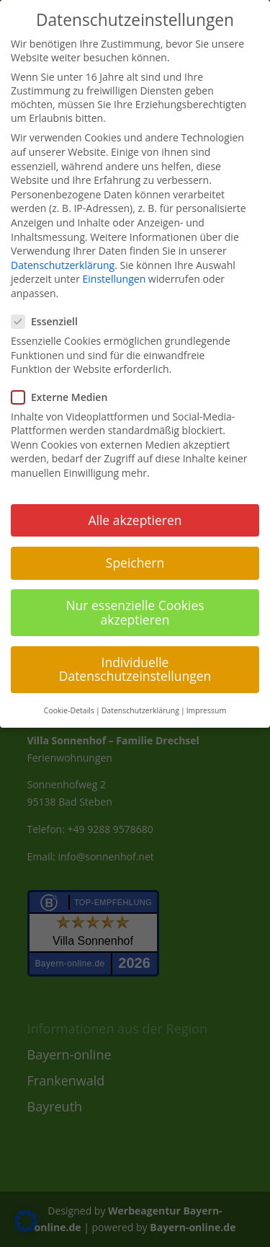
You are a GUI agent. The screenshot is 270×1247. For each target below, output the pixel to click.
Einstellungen (114, 279)
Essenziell (50, 321)
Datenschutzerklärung (62, 265)
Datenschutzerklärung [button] (140, 710)
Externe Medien (65, 397)
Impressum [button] (206, 710)
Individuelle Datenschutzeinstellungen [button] (135, 669)
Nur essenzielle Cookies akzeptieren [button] (135, 612)
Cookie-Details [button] (69, 710)
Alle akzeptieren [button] (134, 520)
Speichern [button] (135, 562)
